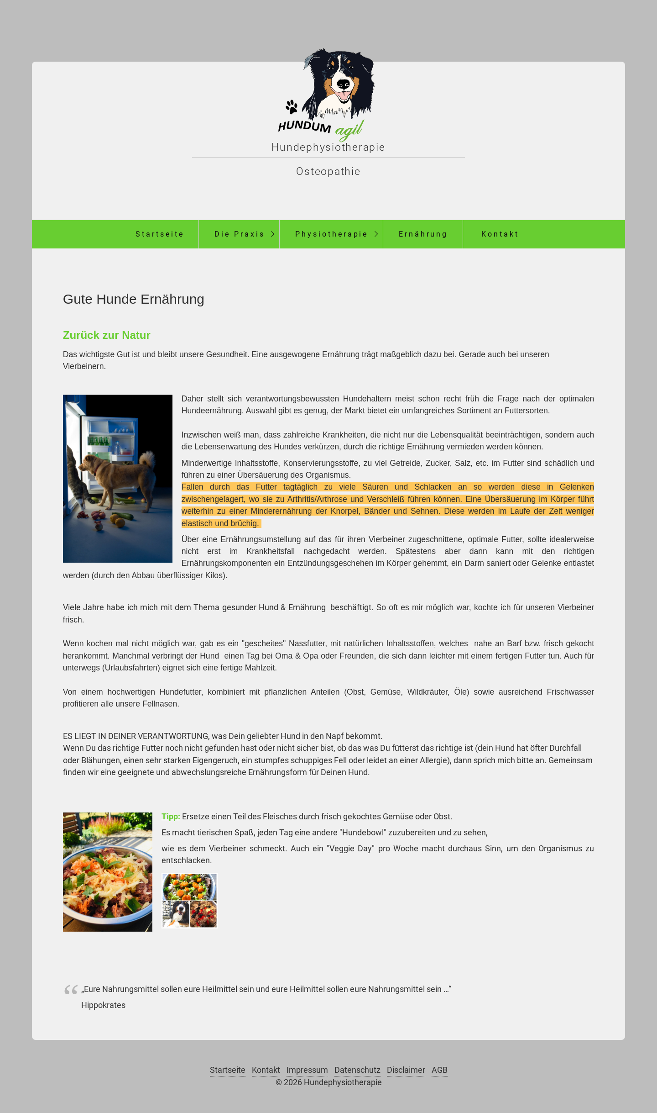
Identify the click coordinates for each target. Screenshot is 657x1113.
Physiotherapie (331, 234)
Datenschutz (357, 1070)
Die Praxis (239, 234)
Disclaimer (406, 1070)
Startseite (160, 234)
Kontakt (500, 234)
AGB (440, 1070)
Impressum (307, 1070)
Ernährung (423, 234)
